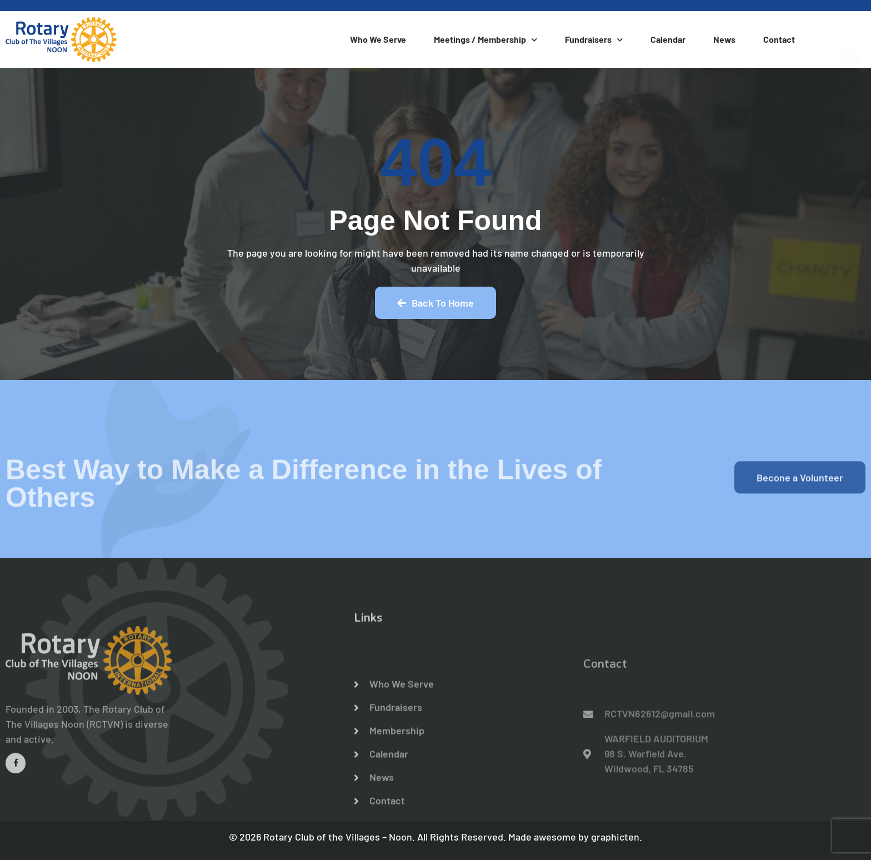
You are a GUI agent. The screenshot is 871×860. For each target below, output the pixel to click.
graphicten (615, 837)
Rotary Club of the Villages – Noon (337, 837)
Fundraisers (594, 39)
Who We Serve (378, 39)
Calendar (667, 39)
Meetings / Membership (485, 39)
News (724, 39)
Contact (779, 39)
